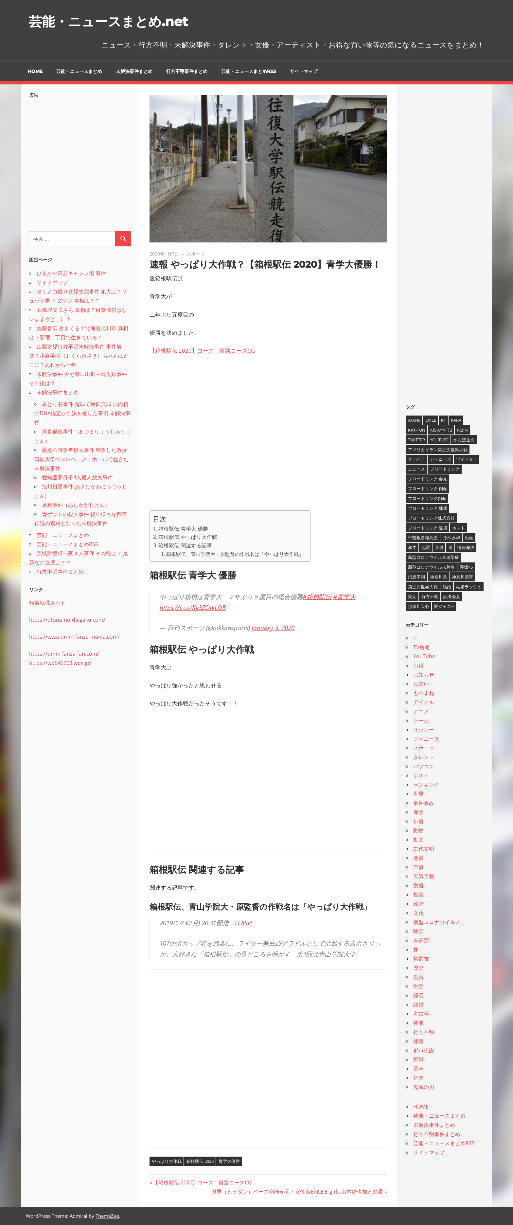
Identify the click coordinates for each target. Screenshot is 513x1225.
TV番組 (421, 647)
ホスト (421, 775)
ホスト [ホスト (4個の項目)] (458, 528)
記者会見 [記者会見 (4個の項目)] (451, 596)
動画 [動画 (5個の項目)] (469, 538)
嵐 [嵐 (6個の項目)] (450, 547)
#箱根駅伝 (317, 597)
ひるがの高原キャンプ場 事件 (71, 273)
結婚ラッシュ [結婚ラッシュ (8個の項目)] (469, 587)
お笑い (421, 683)
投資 (418, 894)
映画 (418, 931)
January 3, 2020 (273, 628)
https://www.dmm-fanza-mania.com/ (74, 636)
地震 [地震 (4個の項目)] (425, 547)
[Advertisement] (268, 438)
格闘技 (421, 958)
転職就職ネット (47, 602)
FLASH (243, 923)
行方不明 (423, 1032)
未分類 (421, 940)
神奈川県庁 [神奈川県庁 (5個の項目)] (462, 577)
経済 (418, 995)
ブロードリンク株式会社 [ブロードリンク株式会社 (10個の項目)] (431, 518)
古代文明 (423, 848)
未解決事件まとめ (134, 71)
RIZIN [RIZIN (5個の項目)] (462, 430)
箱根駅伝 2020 (200, 1161)
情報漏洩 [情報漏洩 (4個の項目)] (465, 547)
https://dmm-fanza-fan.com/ (64, 653)
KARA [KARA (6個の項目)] (456, 420)
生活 (418, 986)
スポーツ (195, 254)
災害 (418, 977)
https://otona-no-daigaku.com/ (67, 619)
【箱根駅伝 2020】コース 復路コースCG (202, 350)
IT (415, 638)
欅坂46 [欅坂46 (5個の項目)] (466, 567)
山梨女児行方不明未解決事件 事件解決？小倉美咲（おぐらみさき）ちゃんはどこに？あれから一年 (79, 355)
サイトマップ (303, 71)
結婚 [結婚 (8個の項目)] (447, 587)
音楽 (418, 1077)
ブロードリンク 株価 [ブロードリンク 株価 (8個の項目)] (427, 508)
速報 (418, 1041)
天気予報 (423, 876)
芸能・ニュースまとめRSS (248, 71)
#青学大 (344, 597)
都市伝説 (423, 1050)
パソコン (423, 766)
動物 (418, 830)
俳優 (418, 821)
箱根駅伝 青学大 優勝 (183, 528)
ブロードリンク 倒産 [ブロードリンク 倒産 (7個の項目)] (427, 488)
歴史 (418, 967)
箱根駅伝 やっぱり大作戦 (187, 537)
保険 (418, 812)
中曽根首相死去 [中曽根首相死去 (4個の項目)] (423, 538)
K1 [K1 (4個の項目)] (443, 420)
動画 (418, 839)
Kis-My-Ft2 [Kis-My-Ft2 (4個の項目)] (441, 430)
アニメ (421, 711)
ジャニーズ (426, 738)
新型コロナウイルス (436, 922)
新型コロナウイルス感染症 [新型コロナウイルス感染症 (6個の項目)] (433, 557)
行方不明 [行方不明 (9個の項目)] (429, 596)
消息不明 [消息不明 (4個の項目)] (416, 577)
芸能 (418, 1022)
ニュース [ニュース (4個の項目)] (416, 469)
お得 (418, 665)
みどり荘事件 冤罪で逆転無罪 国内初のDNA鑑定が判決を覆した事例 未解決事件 (82, 413)
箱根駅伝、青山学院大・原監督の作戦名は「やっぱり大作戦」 (235, 554)
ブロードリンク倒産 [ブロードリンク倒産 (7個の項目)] (427, 498)
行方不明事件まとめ (186, 71)
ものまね (423, 693)
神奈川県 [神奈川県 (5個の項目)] (438, 577)
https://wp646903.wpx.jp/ (60, 662)
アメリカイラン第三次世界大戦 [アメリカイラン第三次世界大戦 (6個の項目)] (438, 450)
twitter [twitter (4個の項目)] (416, 440)
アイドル (423, 702)
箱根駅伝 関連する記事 (185, 545)
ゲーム (421, 720)
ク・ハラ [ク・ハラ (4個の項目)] (416, 459)
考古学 (421, 1013)
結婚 (418, 1004)
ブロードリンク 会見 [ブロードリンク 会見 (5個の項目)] (427, 479)
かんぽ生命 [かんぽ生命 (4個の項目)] (464, 440)
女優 (418, 885)
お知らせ (423, 674)
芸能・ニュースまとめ (79, 71)
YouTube (424, 656)
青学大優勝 (229, 1161)
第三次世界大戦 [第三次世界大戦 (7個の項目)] (423, 587)
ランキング (426, 784)
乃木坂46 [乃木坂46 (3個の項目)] (451, 538)
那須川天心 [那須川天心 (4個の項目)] (418, 606)
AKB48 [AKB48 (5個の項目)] (414, 420)
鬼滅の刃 (423, 1087)
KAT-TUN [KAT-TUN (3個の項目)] (416, 430)
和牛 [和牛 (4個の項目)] (412, 547)
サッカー (423, 729)
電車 (418, 1068)
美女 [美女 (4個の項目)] (412, 596)
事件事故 (423, 803)
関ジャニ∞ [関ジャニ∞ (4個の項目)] (444, 606)
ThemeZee (107, 1216)
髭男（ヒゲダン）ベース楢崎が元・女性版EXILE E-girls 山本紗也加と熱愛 (297, 1191)
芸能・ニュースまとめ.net (108, 21)
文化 (418, 912)
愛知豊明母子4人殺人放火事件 (77, 477)
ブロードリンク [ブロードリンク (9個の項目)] (445, 469)
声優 (418, 867)
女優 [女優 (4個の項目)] (439, 547)
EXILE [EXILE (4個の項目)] (430, 420)
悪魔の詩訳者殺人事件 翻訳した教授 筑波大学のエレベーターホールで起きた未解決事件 (81, 459)
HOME (35, 71)
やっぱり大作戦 (167, 1161)
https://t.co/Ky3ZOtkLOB (193, 607)
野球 (418, 1059)
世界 (418, 793)
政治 (418, 903)
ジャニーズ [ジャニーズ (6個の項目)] (440, 459)
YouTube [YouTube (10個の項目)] (439, 440)
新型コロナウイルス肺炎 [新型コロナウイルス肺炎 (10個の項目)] (431, 567)
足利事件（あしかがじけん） (76, 504)
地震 (418, 857)
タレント (423, 757)
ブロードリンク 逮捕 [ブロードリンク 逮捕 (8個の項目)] (427, 528)
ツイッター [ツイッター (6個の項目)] (466, 459)
